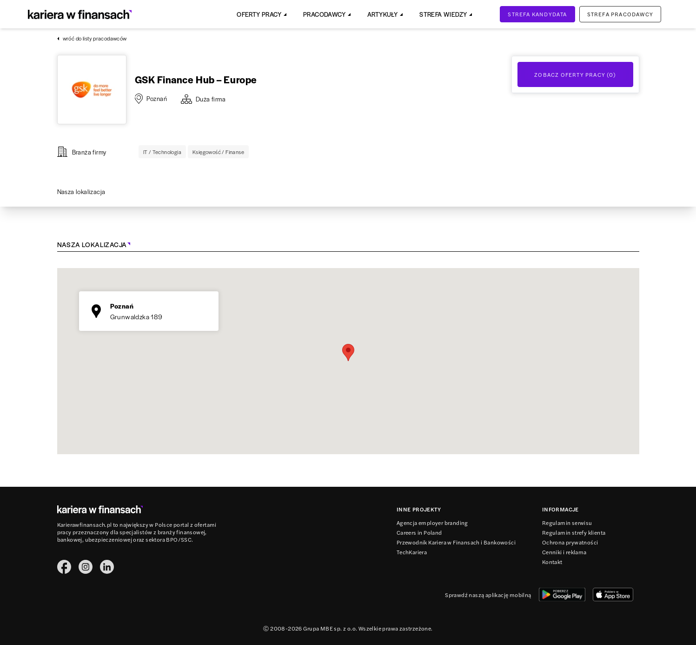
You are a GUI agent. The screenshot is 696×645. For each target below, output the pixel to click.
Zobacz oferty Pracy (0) (575, 74)
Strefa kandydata (537, 14)
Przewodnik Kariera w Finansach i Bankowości (456, 542)
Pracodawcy (324, 14)
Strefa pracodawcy (620, 14)
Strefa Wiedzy (443, 14)
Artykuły (382, 14)
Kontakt (552, 562)
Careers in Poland (419, 532)
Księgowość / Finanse (218, 151)
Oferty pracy (259, 14)
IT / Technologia (162, 151)
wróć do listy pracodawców (92, 38)
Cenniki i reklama (564, 552)
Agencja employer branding (432, 522)
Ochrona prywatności (570, 542)
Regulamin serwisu (567, 522)
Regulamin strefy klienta (574, 532)
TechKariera (412, 552)
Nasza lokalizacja (81, 191)
